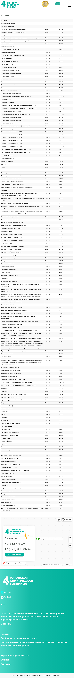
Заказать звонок (14, 554)
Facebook (6, 597)
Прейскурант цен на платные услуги (19, 638)
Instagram (6, 592)
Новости (5, 634)
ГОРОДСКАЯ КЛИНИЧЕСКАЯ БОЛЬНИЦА (13, 5)
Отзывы (5, 660)
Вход (3, 604)
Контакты (6, 664)
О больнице (6, 624)
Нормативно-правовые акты (15, 655)
